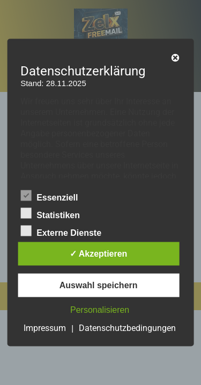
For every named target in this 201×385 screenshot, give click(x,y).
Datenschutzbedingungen (127, 328)
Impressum (45, 328)
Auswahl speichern (98, 285)
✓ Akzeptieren (99, 253)
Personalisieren (99, 309)
